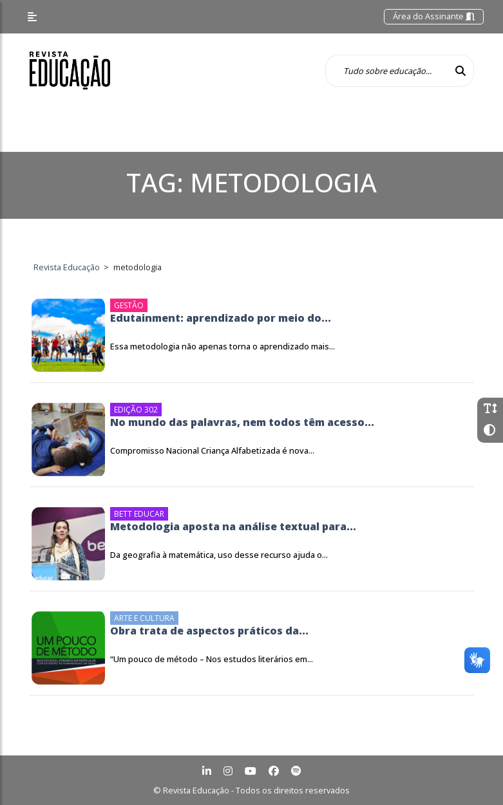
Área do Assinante (434, 16)
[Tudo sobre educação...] (386, 71)
